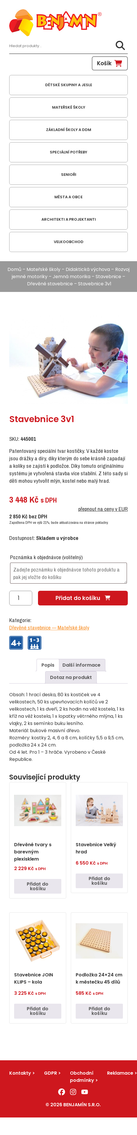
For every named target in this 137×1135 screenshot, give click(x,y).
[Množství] (20, 598)
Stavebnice (108, 276)
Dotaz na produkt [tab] (71, 677)
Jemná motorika (71, 276)
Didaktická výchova (88, 269)
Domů (14, 269)
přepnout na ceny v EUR (103, 509)
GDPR (50, 1073)
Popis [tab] (47, 665)
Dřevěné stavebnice (50, 283)
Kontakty (20, 1073)
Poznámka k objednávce (46, 557)
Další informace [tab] (81, 665)
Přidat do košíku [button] (37, 886)
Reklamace (120, 1073)
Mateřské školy (43, 269)
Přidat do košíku (78, 598)
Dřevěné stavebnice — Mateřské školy (49, 627)
